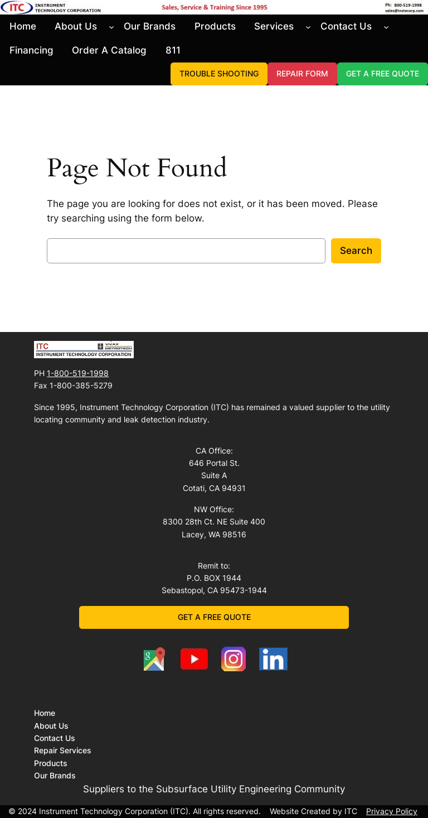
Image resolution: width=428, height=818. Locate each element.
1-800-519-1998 (78, 373)
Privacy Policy (391, 811)
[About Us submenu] (111, 26)
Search (356, 250)
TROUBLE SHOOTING (219, 73)
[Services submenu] (308, 26)
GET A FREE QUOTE (382, 73)
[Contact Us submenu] (386, 26)
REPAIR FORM (302, 73)
